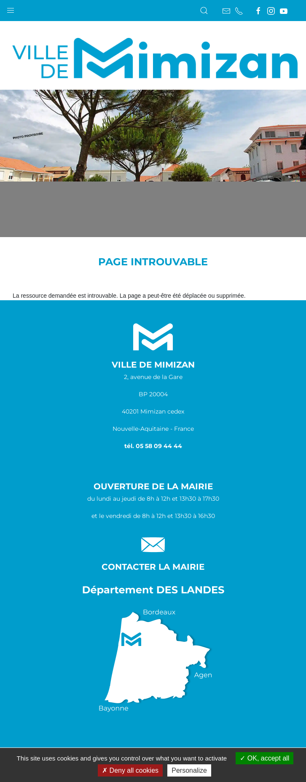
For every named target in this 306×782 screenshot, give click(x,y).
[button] (10, 8)
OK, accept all (264, 758)
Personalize (189, 770)
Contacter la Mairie (153, 567)
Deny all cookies (130, 770)
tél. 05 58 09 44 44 (153, 446)
